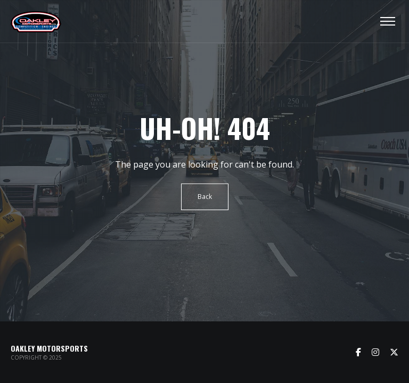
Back (205, 196)
